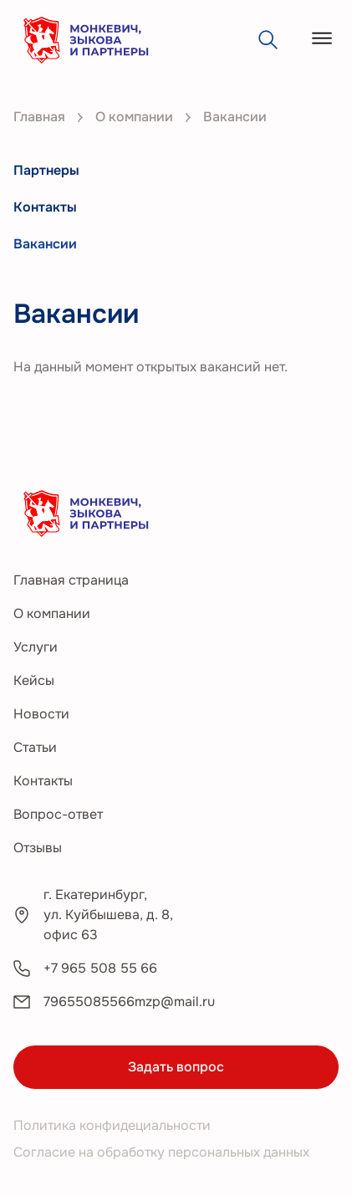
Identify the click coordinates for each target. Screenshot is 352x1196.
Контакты (45, 207)
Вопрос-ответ (58, 814)
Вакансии (45, 244)
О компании (51, 613)
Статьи (35, 747)
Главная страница (71, 580)
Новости (41, 714)
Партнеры (46, 170)
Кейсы (33, 680)
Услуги (35, 647)
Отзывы (37, 847)
